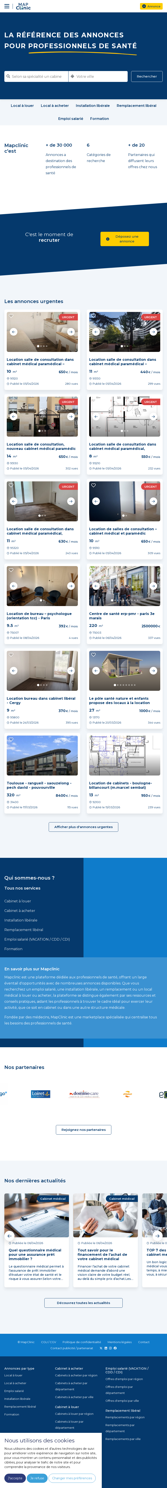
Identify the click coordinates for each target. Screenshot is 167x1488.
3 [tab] (44, 346)
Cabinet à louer (17, 901)
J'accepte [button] (15, 1478)
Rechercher (147, 76)
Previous (14, 332)
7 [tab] (129, 600)
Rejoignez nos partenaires (84, 1130)
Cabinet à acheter (19, 911)
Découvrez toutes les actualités (83, 1303)
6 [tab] (126, 600)
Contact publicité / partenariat (71, 1348)
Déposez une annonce (122, 238)
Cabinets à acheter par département (71, 1386)
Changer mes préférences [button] (72, 1478)
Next (71, 332)
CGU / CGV (48, 1342)
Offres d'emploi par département (119, 1390)
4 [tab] (46, 346)
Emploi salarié (14, 1391)
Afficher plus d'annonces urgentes (83, 827)
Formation (13, 949)
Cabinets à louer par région (74, 1413)
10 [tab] (137, 600)
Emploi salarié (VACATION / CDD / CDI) (37, 939)
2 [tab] (41, 346)
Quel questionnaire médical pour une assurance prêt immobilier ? (35, 1254)
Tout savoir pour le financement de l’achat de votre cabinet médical (102, 1254)
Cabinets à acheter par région (76, 1375)
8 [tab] (132, 600)
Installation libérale (20, 920)
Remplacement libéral (23, 930)
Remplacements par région (125, 1417)
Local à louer (13, 1375)
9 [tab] (134, 600)
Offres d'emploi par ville (122, 1400)
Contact (144, 1342)
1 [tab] (38, 346)
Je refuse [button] (37, 1478)
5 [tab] (123, 600)
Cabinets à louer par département (69, 1424)
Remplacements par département (120, 1428)
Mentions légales (120, 1342)
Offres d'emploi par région (124, 1379)
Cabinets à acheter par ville (74, 1397)
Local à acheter (15, 1383)
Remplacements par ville (123, 1439)
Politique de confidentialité (82, 1342)
